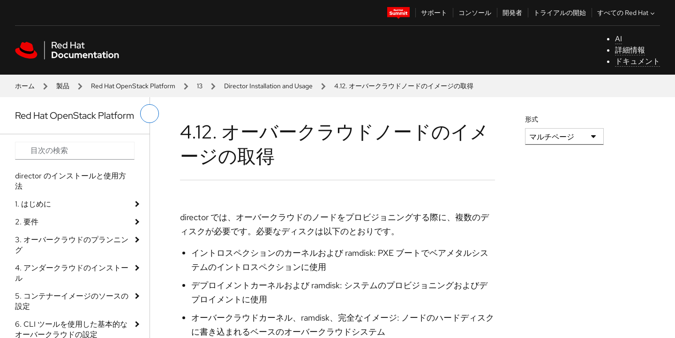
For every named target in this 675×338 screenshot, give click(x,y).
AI (618, 39)
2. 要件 (26, 222)
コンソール (474, 12)
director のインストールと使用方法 (70, 181)
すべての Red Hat (627, 12)
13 (199, 86)
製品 (62, 86)
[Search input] (75, 151)
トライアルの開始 (559, 12)
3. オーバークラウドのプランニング (71, 245)
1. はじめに (33, 204)
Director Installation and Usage (268, 86)
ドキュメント (637, 61)
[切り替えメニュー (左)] (149, 113)
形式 (531, 119)
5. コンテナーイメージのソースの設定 (71, 301)
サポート (434, 12)
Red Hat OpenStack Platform (133, 86)
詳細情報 (630, 50)
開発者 (512, 12)
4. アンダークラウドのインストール (71, 273)
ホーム (25, 86)
